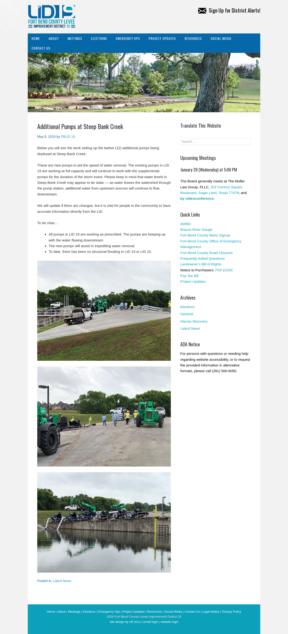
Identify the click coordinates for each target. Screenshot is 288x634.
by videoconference (197, 198)
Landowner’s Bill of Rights (200, 264)
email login (150, 622)
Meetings (75, 38)
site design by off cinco (125, 622)
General (186, 314)
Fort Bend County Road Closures (206, 253)
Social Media (221, 38)
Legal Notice (210, 611)
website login (169, 622)
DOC (229, 270)
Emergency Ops (128, 38)
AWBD (185, 224)
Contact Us (41, 48)
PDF (219, 270)
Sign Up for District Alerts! (229, 10)
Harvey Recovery (194, 321)
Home (36, 38)
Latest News (62, 581)
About (54, 38)
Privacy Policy (231, 611)
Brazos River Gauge (196, 229)
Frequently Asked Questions (202, 258)
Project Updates (162, 38)
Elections (99, 38)
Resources (193, 38)
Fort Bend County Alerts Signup (205, 235)
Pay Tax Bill (189, 276)
